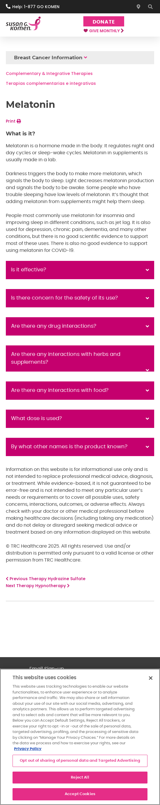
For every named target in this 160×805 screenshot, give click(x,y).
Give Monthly (103, 31)
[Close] (150, 678)
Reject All (80, 777)
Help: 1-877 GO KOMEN (35, 7)
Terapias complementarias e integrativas (51, 83)
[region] (80, 737)
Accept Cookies (80, 794)
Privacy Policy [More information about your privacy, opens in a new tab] (27, 749)
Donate (104, 21)
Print (13, 121)
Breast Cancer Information (48, 57)
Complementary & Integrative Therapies (49, 73)
